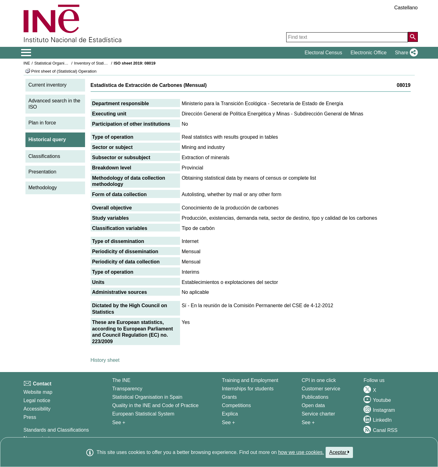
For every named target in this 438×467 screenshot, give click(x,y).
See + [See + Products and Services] (308, 422)
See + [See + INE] (118, 422)
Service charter (318, 413)
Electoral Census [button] (323, 52)
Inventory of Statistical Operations (103, 63)
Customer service (321, 388)
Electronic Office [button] (368, 52)
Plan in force (42, 122)
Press (30, 417)
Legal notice (37, 400)
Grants (229, 397)
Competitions (236, 405)
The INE (121, 380)
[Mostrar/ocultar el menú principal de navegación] (26, 52)
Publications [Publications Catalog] (315, 397)
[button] (405, 52)
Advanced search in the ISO (54, 104)
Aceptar (339, 452)
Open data (313, 405)
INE (27, 63)
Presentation (42, 171)
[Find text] (347, 37)
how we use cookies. (301, 452)
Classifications (44, 156)
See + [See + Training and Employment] (228, 422)
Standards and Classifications (56, 430)
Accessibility (37, 408)
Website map (38, 392)
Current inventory (48, 85)
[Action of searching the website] (413, 37)
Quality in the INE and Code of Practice (155, 405)
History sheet (105, 360)
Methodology (43, 187)
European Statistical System (143, 413)
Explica (230, 413)
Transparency (127, 388)
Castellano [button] (406, 7)
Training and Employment (250, 380)
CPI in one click (319, 380)
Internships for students (247, 388)
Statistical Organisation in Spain (62, 63)
